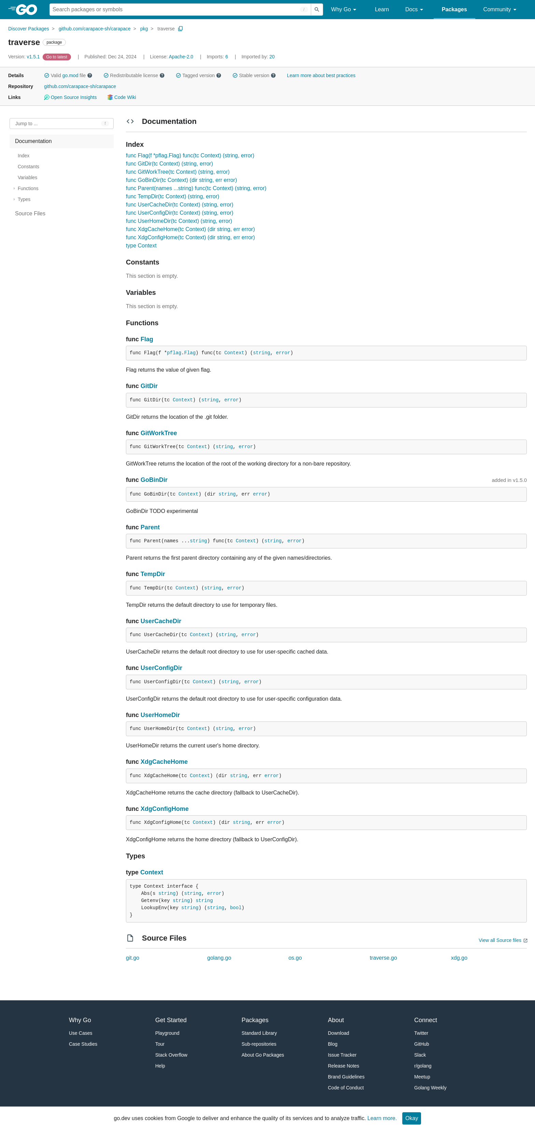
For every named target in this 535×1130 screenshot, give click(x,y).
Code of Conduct (346, 1087)
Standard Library (259, 1033)
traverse (166, 28)
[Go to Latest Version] (57, 56)
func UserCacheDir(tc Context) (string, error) (179, 205)
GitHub (421, 1044)
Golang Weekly (430, 1087)
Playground (167, 1033)
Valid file (68, 75)
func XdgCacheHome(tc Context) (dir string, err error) (190, 229)
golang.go (219, 958)
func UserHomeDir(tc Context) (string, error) (179, 221)
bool (236, 908)
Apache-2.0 (181, 56)
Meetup (422, 1076)
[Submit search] (317, 9)
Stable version (254, 75)
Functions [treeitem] (28, 188)
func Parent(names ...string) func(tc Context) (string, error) (196, 188)
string (261, 353)
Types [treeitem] (24, 199)
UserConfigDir (161, 667)
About (336, 1020)
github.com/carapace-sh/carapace (95, 28)
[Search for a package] (180, 9)
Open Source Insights (70, 97)
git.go (132, 958)
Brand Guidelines (346, 1076)
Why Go (345, 10)
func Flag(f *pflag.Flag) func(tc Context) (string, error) (190, 155)
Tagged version (198, 75)
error (283, 353)
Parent (150, 527)
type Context (141, 245)
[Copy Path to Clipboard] (180, 29)
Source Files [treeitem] (30, 213)
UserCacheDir (161, 621)
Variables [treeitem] (27, 177)
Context (234, 353)
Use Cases (80, 1033)
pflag (174, 353)
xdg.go (459, 958)
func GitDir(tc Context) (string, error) (169, 164)
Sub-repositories (259, 1044)
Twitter (421, 1033)
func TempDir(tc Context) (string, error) (172, 196)
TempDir (153, 574)
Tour (159, 1044)
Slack (420, 1055)
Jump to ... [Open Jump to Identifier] (26, 123)
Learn (382, 9)
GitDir (149, 386)
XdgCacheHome (164, 761)
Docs (415, 10)
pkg (144, 28)
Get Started (171, 1020)
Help (160, 1066)
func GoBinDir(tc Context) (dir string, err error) (181, 180)
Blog (332, 1044)
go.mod (70, 75)
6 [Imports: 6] (218, 56)
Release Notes (343, 1066)
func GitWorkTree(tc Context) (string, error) (178, 172)
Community (501, 10)
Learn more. (382, 1118)
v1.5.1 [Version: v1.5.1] (24, 56)
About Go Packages (263, 1055)
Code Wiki (121, 97)
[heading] (28, 9)
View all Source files (500, 940)
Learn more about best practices (321, 75)
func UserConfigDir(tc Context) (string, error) (179, 213)
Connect (425, 1020)
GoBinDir (154, 479)
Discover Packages (28, 28)
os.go (295, 958)
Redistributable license (134, 75)
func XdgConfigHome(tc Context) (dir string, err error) (190, 237)
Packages (454, 9)
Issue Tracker (342, 1055)
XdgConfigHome (165, 808)
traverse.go (383, 958)
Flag (147, 339)
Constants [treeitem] (28, 166)
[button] (46, 75)
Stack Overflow (171, 1055)
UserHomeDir (160, 715)
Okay (411, 1118)
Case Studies (83, 1044)
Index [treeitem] (23, 155)
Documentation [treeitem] (33, 141)
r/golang (423, 1066)
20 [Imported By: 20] (258, 56)
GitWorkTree (159, 433)
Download (338, 1033)
